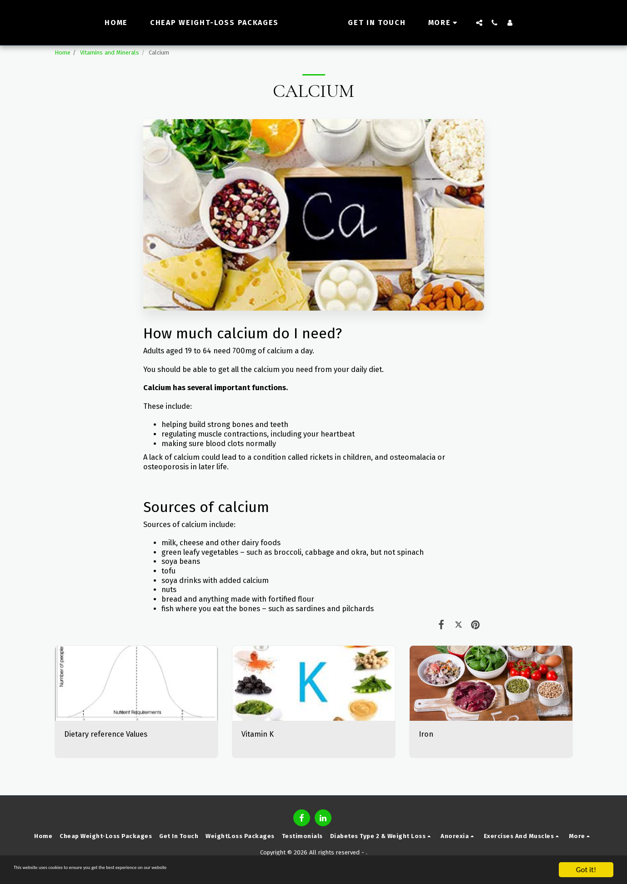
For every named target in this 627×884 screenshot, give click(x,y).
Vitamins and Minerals (109, 52)
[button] (495, 22)
